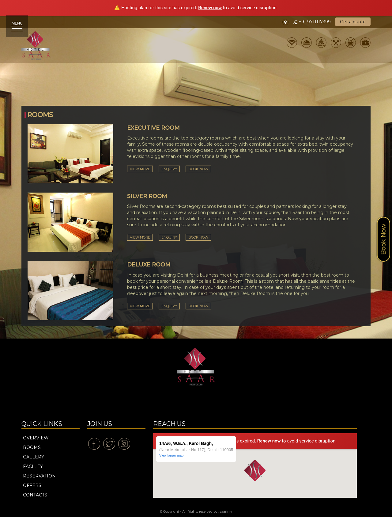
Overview (36, 438)
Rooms (32, 447)
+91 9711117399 (312, 22)
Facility (33, 466)
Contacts (35, 495)
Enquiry (169, 169)
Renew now (210, 7)
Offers (32, 485)
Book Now (198, 169)
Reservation (39, 476)
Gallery (33, 457)
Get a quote (353, 22)
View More (140, 169)
